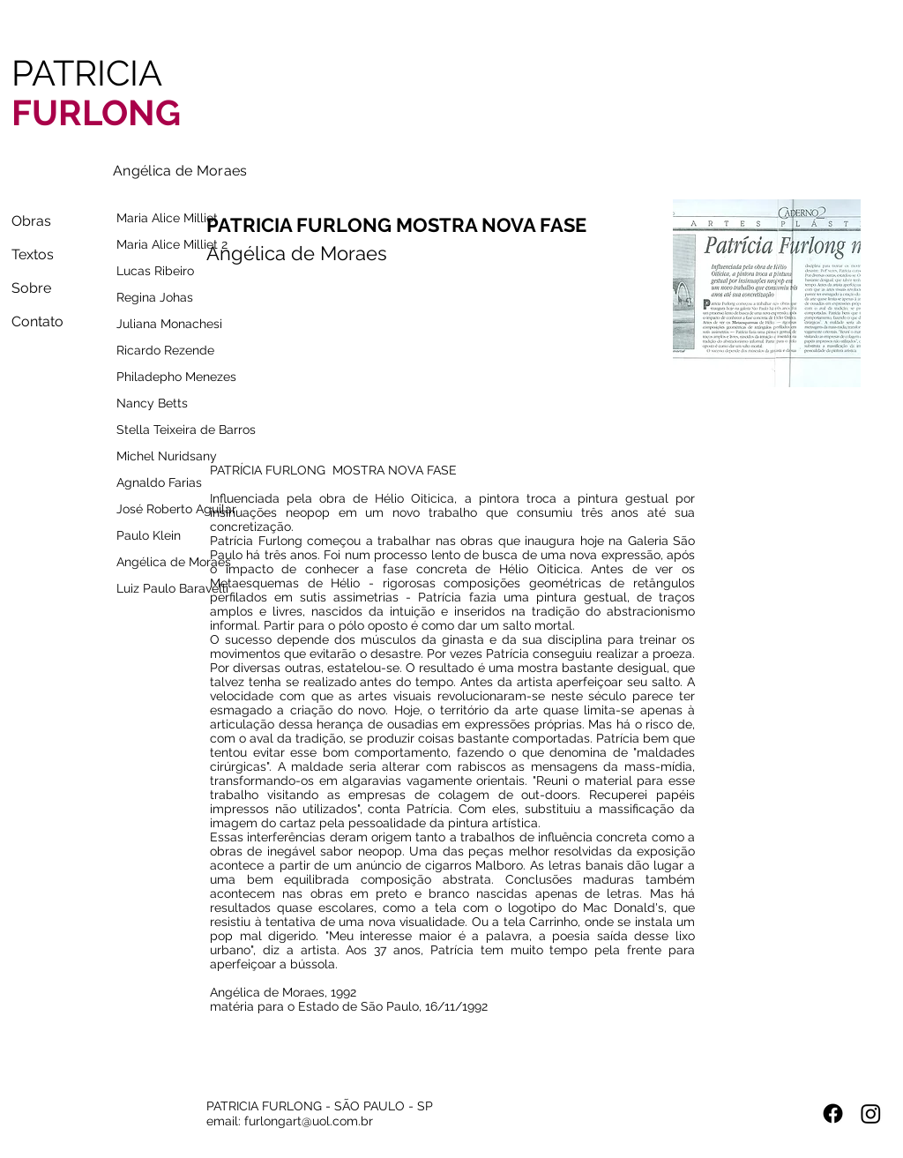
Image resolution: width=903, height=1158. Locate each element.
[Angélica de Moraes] (180, 170)
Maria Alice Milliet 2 (172, 244)
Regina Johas (154, 297)
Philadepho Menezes (176, 377)
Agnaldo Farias (159, 482)
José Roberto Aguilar (176, 509)
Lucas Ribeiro (155, 271)
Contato (37, 321)
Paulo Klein (148, 535)
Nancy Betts (152, 403)
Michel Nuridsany (166, 456)
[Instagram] (871, 1113)
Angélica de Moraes (173, 562)
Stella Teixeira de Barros (178, 429)
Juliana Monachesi (169, 324)
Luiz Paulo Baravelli (172, 588)
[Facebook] (833, 1113)
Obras (31, 221)
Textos (32, 254)
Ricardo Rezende (165, 350)
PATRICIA (96, 92)
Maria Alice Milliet (167, 218)
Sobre (31, 288)
